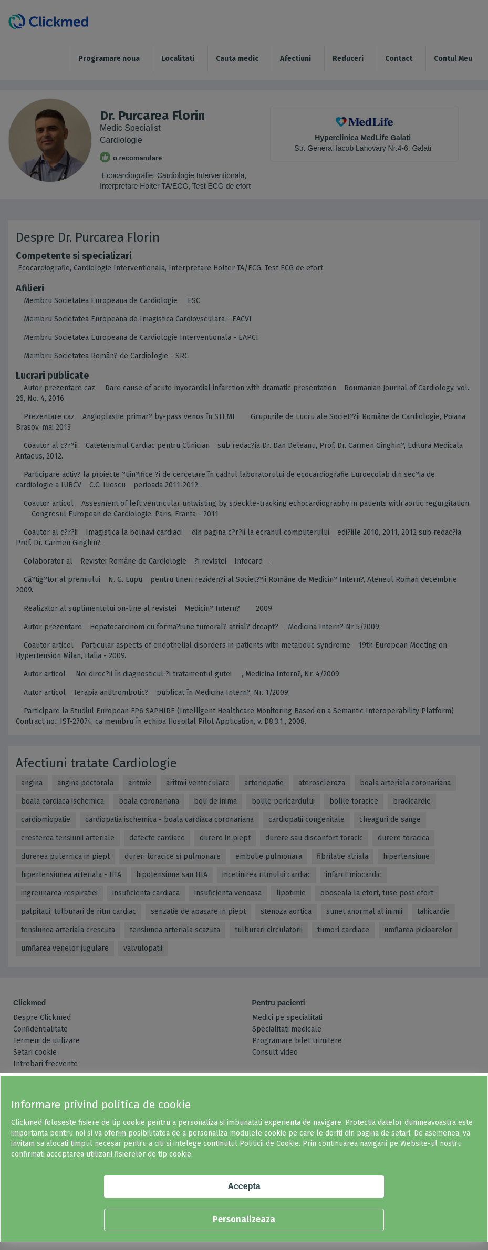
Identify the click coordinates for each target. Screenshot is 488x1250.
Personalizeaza (244, 1219)
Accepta (243, 1186)
